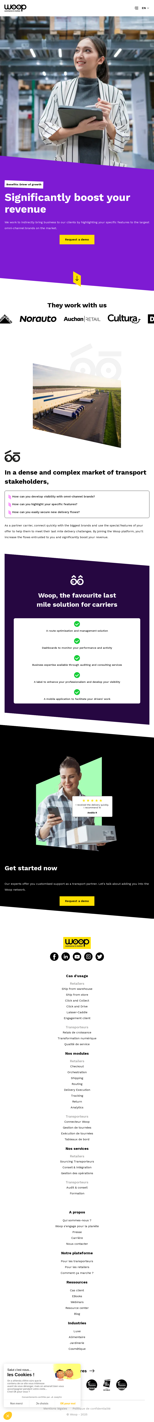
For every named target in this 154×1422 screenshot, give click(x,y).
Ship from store (77, 994)
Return (77, 1101)
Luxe (77, 1331)
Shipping (77, 1078)
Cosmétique (77, 1349)
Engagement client (77, 1018)
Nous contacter (77, 1243)
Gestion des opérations (77, 1173)
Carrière (77, 1238)
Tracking (77, 1095)
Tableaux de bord (77, 1139)
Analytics (77, 1107)
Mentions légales (55, 1408)
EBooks (77, 1296)
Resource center (77, 1308)
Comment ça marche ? (77, 1273)
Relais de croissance (77, 1032)
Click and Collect (77, 1000)
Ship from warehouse (77, 989)
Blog (77, 1314)
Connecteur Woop (77, 1121)
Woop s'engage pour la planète (77, 1226)
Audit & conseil (77, 1187)
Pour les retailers (77, 1267)
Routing (77, 1084)
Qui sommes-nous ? (77, 1220)
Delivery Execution (77, 1090)
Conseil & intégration (77, 1167)
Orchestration (77, 1072)
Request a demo (77, 239)
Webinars (77, 1302)
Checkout (77, 1066)
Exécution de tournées (77, 1133)
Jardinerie (77, 1343)
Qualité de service (77, 1044)
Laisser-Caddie (77, 1012)
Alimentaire (77, 1337)
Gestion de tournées (77, 1127)
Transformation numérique (77, 1038)
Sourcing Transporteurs (77, 1161)
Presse (77, 1232)
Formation (77, 1193)
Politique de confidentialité (92, 1408)
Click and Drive (77, 1006)
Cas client (77, 1290)
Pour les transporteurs (77, 1261)
